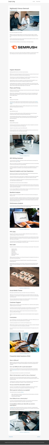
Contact (34, 1)
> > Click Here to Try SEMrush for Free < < (24, 229)
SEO (17, 160)
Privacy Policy (38, 1)
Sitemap (14, 442)
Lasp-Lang (11, 1)
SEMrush (22, 392)
